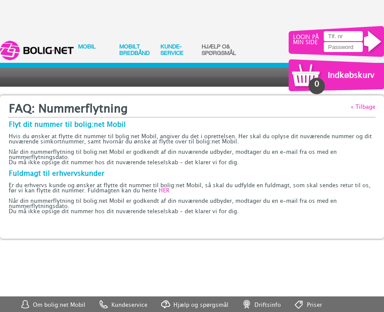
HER (164, 190)
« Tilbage (363, 107)
